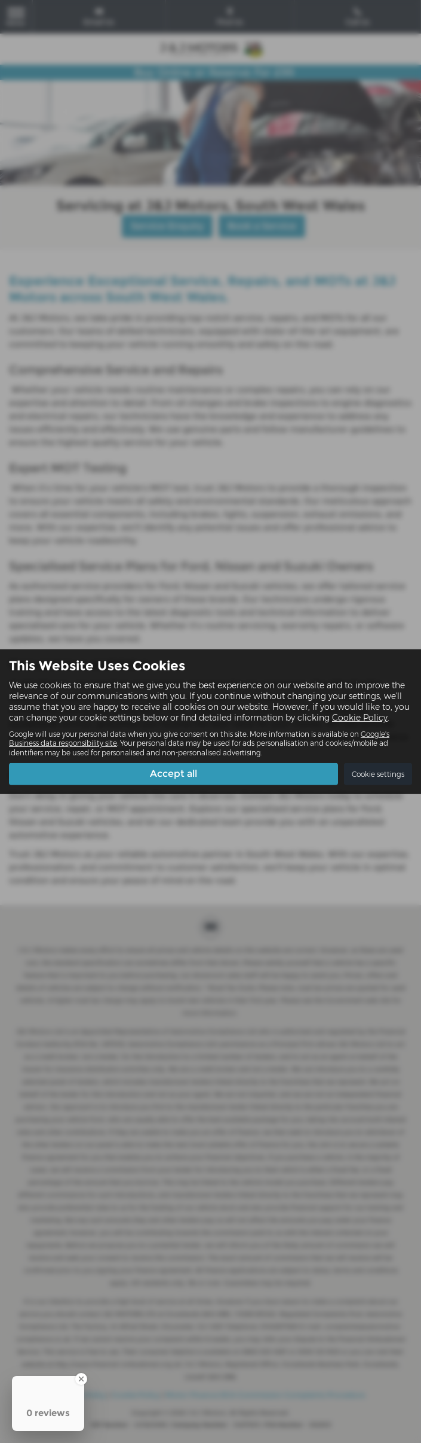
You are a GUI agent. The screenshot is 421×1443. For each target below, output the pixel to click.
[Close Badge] (81, 1379)
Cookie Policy (360, 717)
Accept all (173, 773)
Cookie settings (378, 774)
